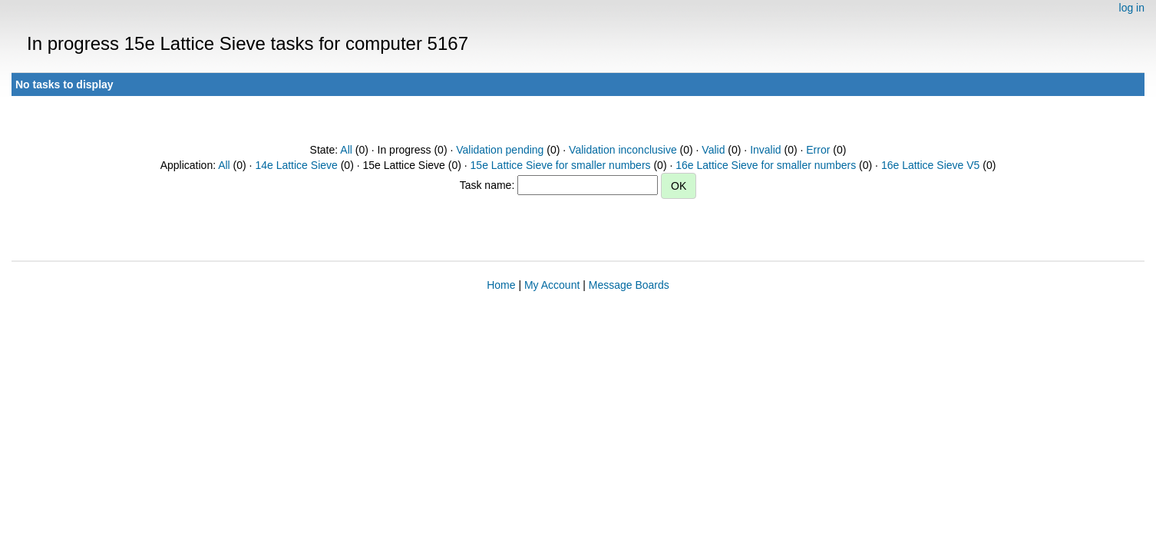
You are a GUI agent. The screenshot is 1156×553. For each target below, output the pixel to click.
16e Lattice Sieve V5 (930, 165)
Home (501, 285)
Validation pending (499, 150)
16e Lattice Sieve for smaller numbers (765, 165)
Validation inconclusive (623, 150)
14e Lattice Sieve (296, 165)
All (346, 150)
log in (1131, 8)
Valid (713, 150)
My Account (552, 285)
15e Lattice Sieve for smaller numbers (561, 165)
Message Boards (629, 285)
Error (818, 150)
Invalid (765, 150)
